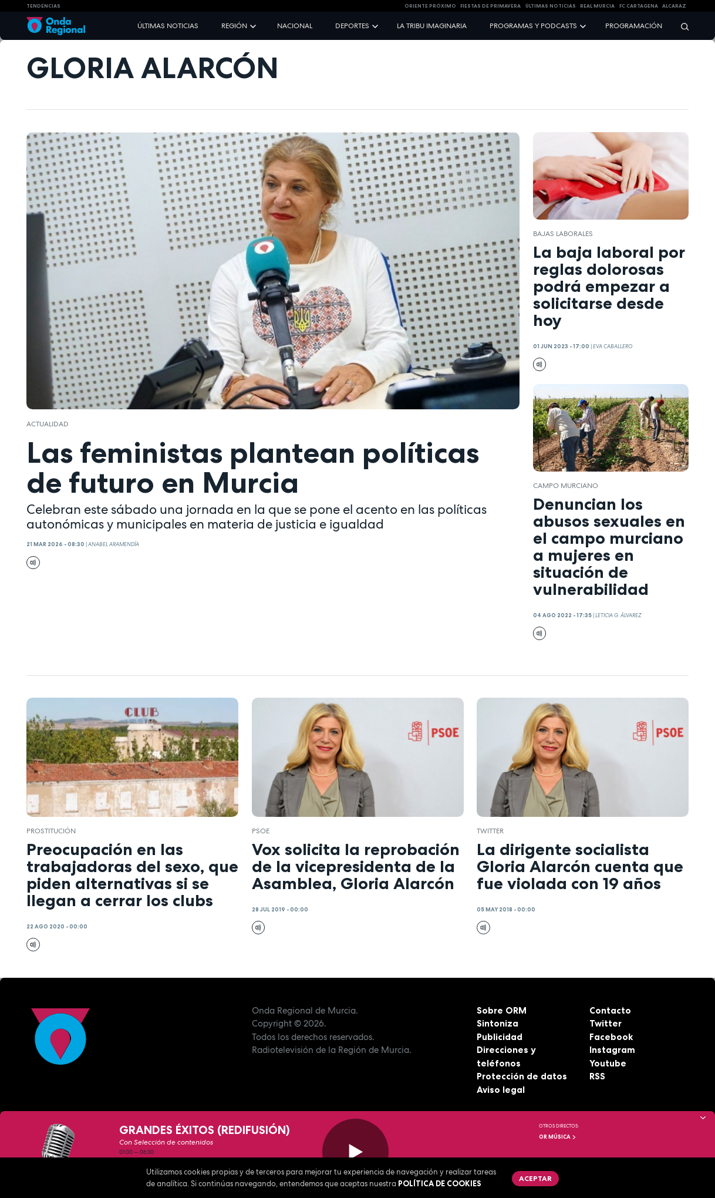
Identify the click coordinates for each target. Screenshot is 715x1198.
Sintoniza (497, 1023)
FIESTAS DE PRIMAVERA (490, 6)
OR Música (557, 1136)
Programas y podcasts (533, 26)
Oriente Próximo (430, 6)
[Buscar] (681, 26)
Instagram (612, 1049)
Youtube (607, 1063)
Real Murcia (597, 6)
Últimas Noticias (550, 6)
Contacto (610, 1010)
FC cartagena (638, 6)
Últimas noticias (167, 26)
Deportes (352, 26)
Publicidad (499, 1036)
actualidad (47, 424)
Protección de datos (522, 1076)
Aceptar (535, 1178)
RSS (597, 1076)
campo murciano (565, 485)
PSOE (260, 831)
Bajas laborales (563, 233)
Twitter (605, 1023)
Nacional (294, 26)
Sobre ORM (502, 1010)
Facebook (611, 1036)
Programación (633, 26)
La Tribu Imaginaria (432, 26)
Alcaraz (674, 6)
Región (234, 26)
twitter (490, 831)
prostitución (51, 831)
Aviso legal (501, 1089)
